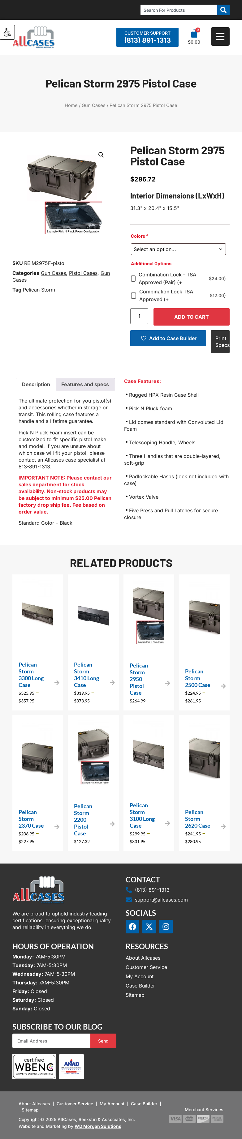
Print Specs (222, 341)
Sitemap (135, 995)
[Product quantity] (139, 316)
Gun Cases (94, 105)
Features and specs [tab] (85, 384)
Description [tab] (36, 384)
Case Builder (140, 986)
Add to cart (191, 317)
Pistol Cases (83, 273)
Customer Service (146, 967)
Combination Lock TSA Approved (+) (182, 295)
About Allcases (143, 958)
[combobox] (178, 10)
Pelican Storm (39, 290)
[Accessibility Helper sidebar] (7, 32)
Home (71, 105)
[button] (101, 154)
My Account (139, 976)
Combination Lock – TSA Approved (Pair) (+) (182, 278)
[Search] (223, 10)
